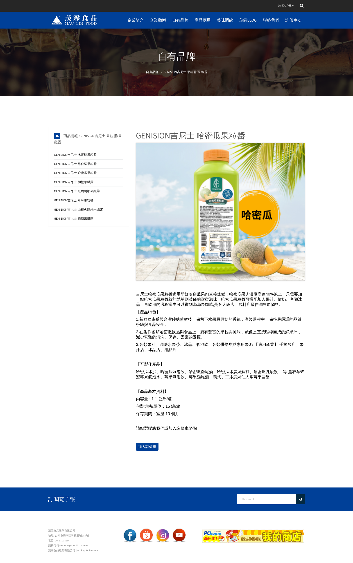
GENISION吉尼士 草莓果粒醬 (73, 200)
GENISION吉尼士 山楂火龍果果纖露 (78, 209)
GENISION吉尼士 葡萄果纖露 (73, 218)
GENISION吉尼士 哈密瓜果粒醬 (75, 173)
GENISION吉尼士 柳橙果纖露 (73, 182)
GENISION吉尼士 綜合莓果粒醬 (75, 164)
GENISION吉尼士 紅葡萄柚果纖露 (77, 191)
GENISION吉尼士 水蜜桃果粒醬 (75, 154)
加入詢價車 (147, 447)
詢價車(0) (293, 20)
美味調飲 (225, 20)
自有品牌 (180, 20)
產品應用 (203, 20)
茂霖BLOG (248, 20)
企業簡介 (135, 20)
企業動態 (158, 20)
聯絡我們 (271, 20)
